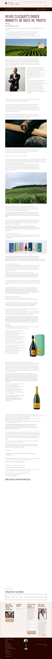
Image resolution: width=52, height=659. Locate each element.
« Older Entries (9, 588)
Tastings (36, 1)
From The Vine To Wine (9, 639)
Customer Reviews (8, 654)
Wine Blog (7, 652)
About (6, 640)
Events (32, 1)
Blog (45, 1)
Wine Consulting (8, 651)
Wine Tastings (7, 646)
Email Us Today (9, 620)
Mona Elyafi (7, 23)
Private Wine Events (8, 647)
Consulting (28, 1)
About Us (44, 635)
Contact (6, 642)
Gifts (24, 1)
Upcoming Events (8, 644)
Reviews (45, 5)
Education (40, 1)
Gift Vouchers (7, 643)
